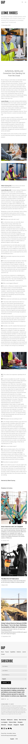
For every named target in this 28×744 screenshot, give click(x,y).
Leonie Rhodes (4, 101)
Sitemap (14, 733)
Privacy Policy (3, 733)
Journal (24, 651)
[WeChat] (11, 729)
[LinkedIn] (6, 729)
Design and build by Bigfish (11, 735)
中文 (16, 739)
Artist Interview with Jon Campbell (12, 526)
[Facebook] (2, 729)
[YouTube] (8, 729)
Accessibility (9, 733)
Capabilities (12, 651)
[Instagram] (4, 729)
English (12, 739)
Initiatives (19, 651)
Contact (3, 654)
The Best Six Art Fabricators (10, 579)
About (2, 651)
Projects (7, 651)
